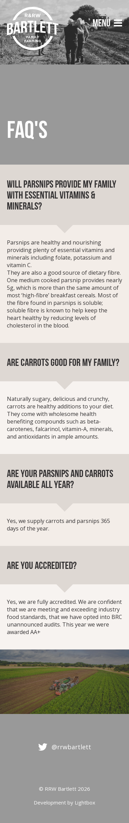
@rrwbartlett (71, 747)
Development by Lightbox (64, 802)
